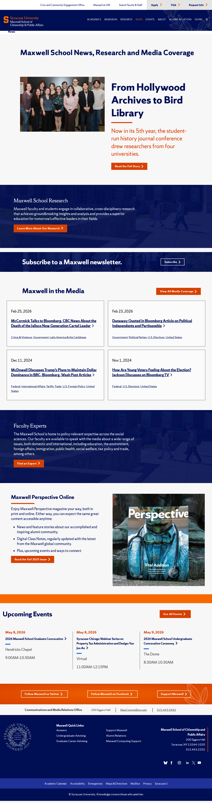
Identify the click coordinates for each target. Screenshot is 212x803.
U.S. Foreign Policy (74, 388)
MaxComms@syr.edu (133, 712)
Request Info (196, 5)
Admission (110, 19)
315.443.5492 (166, 712)
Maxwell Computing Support (123, 743)
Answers (61, 732)
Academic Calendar (55, 786)
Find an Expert (30, 465)
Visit (174, 5)
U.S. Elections (156, 339)
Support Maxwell (175, 696)
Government (41, 339)
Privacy (147, 786)
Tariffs (50, 388)
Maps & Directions (116, 786)
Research (126, 19)
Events (150, 19)
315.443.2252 (195, 752)
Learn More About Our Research (42, 229)
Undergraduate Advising (71, 738)
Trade (58, 388)
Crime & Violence (21, 339)
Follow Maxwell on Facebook (112, 696)
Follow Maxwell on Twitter (43, 696)
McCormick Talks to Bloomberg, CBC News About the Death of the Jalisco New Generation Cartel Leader (53, 325)
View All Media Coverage (179, 293)
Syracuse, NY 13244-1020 (188, 747)
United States (174, 339)
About (162, 19)
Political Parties (138, 339)
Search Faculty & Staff (130, 5)
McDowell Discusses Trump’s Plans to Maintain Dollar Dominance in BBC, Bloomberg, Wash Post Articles (54, 374)
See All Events (175, 616)
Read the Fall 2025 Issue (34, 561)
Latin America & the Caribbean (68, 339)
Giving (198, 19)
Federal (15, 388)
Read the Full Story (131, 166)
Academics (94, 19)
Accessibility (77, 786)
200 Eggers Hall (195, 742)
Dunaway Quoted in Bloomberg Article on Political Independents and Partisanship (152, 325)
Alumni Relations (180, 19)
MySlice (135, 786)
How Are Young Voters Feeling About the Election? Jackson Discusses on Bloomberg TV (151, 374)
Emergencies (95, 786)
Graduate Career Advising (71, 743)
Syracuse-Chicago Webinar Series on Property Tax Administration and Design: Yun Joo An (105, 645)
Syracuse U (161, 786)
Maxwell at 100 (101, 5)
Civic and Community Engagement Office (62, 5)
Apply (155, 5)
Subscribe (172, 263)
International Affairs (33, 388)
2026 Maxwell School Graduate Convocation (35, 641)
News (139, 19)
